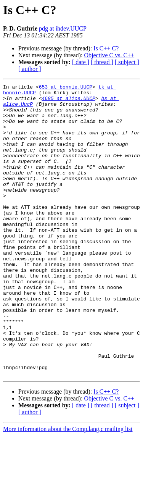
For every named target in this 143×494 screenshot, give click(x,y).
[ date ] (80, 62)
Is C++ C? (106, 48)
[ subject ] (127, 62)
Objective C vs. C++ (109, 55)
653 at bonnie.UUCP (65, 87)
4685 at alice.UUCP (68, 101)
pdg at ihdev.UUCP (63, 28)
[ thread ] (102, 62)
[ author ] (29, 69)
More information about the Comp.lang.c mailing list (68, 487)
